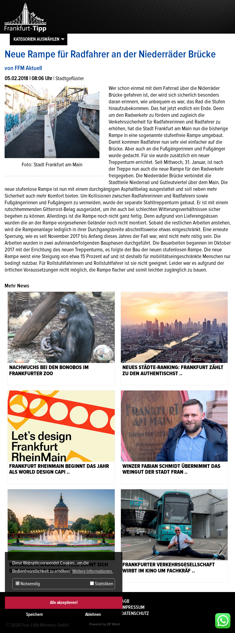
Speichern (34, 614)
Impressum (132, 607)
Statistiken (101, 584)
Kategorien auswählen (36, 39)
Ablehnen (93, 614)
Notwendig (28, 584)
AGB (125, 601)
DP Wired (113, 624)
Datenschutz (135, 613)
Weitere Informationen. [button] (92, 571)
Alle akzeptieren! (63, 602)
